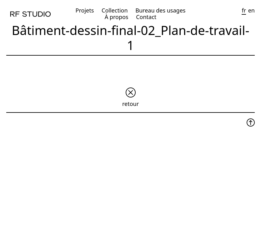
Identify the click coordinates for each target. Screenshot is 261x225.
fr (244, 10)
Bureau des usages (160, 10)
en (251, 10)
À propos (116, 17)
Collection (115, 10)
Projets (85, 10)
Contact (146, 17)
